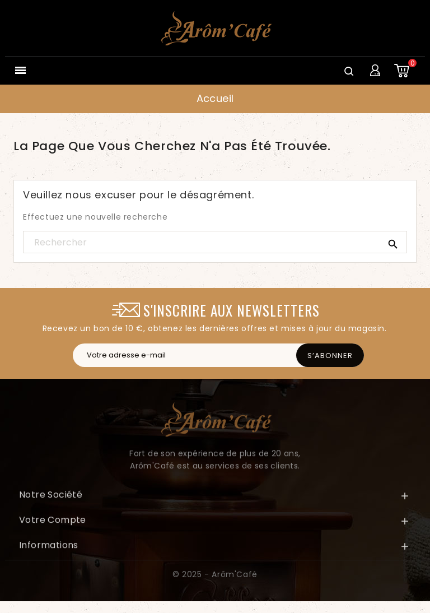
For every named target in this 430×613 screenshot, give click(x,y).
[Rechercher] (214, 242)
